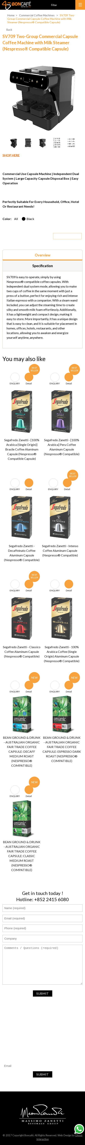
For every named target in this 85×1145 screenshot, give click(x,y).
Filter (54, 5)
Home (11, 15)
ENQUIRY (15, 379)
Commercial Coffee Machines (37, 15)
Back (9, 29)
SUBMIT (42, 993)
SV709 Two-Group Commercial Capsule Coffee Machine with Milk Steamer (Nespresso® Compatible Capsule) (41, 19)
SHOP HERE (11, 155)
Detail (29, 379)
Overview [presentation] (42, 255)
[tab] (42, 255)
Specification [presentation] (42, 266)
